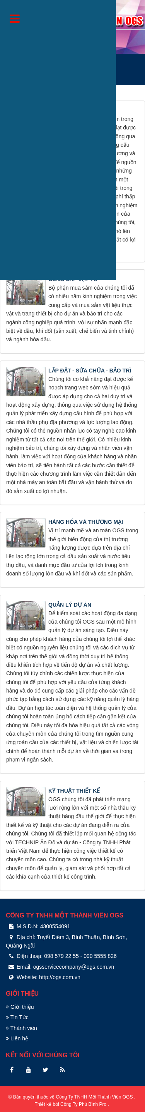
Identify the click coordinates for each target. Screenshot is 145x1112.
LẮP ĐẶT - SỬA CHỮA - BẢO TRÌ (89, 370)
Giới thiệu (20, 1007)
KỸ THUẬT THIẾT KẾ (74, 791)
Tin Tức (17, 1017)
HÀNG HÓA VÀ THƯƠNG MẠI (85, 522)
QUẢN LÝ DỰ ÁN (69, 605)
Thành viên (21, 1028)
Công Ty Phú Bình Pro (84, 1104)
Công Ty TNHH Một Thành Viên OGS (95, 1097)
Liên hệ (17, 1038)
